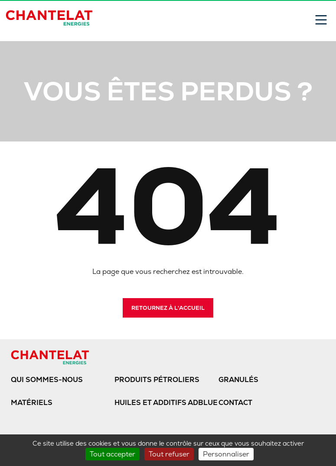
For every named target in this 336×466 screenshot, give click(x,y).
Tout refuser (169, 454)
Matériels (31, 402)
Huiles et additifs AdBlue (166, 402)
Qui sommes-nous (47, 379)
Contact (235, 402)
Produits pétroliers (156, 379)
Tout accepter (112, 454)
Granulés (238, 379)
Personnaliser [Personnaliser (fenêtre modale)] (226, 454)
